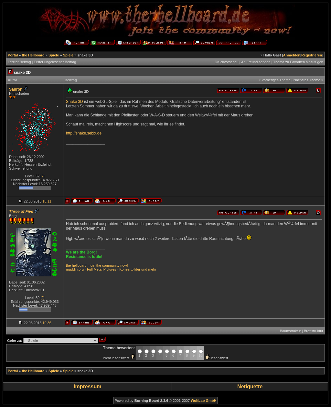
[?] (42, 176)
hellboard (79, 265)
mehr (152, 269)
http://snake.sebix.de (83, 133)
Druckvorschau (226, 62)
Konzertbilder (129, 269)
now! (124, 265)
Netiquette (249, 386)
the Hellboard (33, 55)
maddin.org (75, 269)
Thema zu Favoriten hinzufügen (298, 62)
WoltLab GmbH (203, 400)
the (68, 265)
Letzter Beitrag (19, 62)
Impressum (87, 386)
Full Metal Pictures (101, 269)
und (144, 269)
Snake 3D (74, 101)
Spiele (53, 55)
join (92, 265)
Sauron (15, 89)
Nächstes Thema (307, 80)
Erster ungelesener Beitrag (55, 62)
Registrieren (311, 55)
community (110, 265)
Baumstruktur (290, 331)
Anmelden (291, 55)
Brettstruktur (313, 331)
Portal (13, 55)
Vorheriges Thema (276, 80)
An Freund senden (256, 62)
